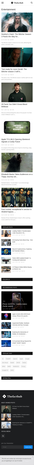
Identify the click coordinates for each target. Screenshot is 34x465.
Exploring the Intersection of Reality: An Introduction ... (20, 333)
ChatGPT (8, 359)
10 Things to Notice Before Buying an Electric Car (22, 268)
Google (27, 359)
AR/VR (18, 362)
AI (2, 359)
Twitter (24, 362)
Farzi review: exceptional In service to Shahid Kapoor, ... (16, 210)
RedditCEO (16, 366)
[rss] (3, 436)
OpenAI (15, 359)
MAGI (12, 370)
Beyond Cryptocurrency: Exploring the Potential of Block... (22, 250)
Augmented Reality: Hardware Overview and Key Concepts (20, 324)
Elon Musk (5, 362)
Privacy (23, 366)
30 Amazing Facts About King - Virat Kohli (22, 241)
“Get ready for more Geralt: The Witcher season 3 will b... (14, 70)
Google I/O (5, 370)
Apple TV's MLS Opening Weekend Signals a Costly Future (15, 140)
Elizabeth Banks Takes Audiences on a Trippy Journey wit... (16, 175)
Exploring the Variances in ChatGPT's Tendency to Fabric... (22, 423)
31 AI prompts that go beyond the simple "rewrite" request (21, 342)
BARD (9, 366)
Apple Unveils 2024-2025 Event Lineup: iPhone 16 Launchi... (21, 315)
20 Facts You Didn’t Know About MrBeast (14, 105)
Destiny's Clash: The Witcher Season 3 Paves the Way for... (16, 35)
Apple (21, 359)
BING (3, 366)
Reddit (12, 362)
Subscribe (28, 447)
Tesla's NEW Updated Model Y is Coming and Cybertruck (21, 259)
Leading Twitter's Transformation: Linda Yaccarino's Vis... (21, 232)
